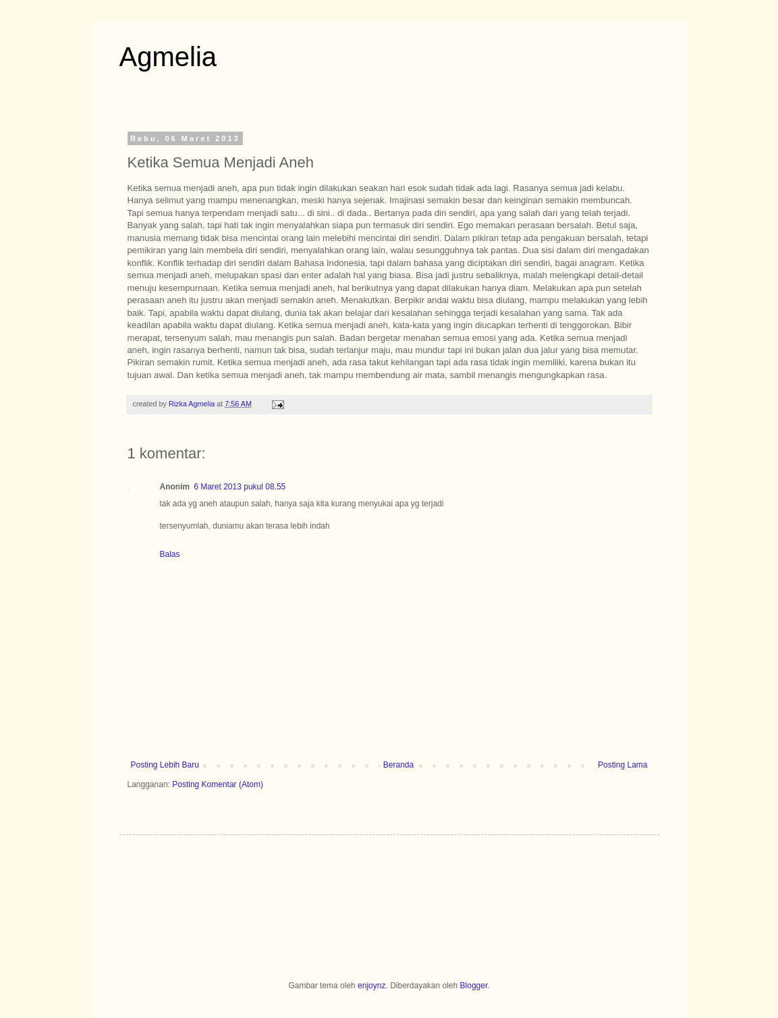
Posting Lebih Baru (165, 765)
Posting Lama (622, 765)
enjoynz (371, 985)
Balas (170, 554)
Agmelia (168, 57)
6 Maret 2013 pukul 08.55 (239, 486)
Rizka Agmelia (193, 404)
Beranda (398, 765)
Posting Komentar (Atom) (217, 784)
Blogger (474, 985)
